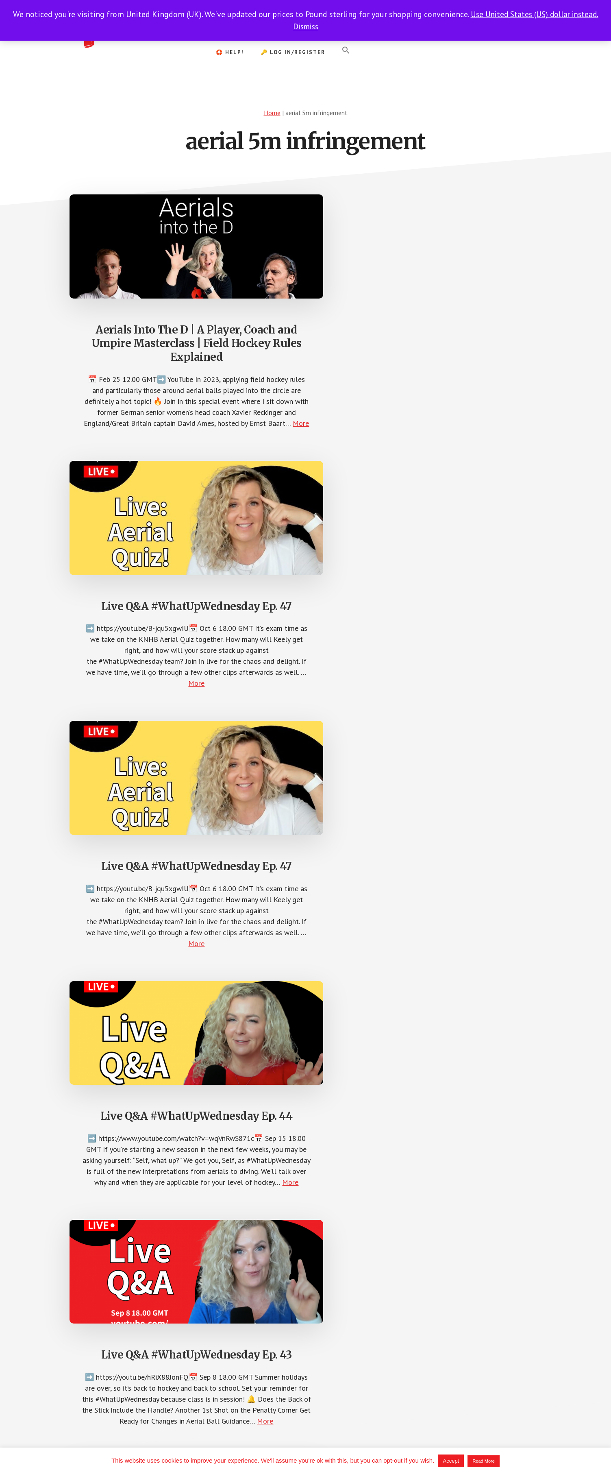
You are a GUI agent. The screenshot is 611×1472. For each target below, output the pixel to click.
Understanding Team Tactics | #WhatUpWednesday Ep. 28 (142, 902)
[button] (346, 50)
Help (398, 1444)
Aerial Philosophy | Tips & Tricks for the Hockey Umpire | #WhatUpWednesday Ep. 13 (143, 1251)
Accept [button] (451, 1461)
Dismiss (305, 26)
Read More (483, 1461)
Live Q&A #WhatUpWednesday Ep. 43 (305, 605)
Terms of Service (365, 1444)
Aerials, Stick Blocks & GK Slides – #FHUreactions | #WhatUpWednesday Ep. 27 (305, 909)
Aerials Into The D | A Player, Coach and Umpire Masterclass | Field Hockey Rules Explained (143, 313)
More (155, 462)
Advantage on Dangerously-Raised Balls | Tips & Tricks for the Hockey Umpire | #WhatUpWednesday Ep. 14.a (468, 910)
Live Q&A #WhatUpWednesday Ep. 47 (305, 305)
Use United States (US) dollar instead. (534, 14)
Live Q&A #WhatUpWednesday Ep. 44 (143, 605)
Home (272, 113)
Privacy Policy (320, 1444)
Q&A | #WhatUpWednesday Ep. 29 (468, 611)
